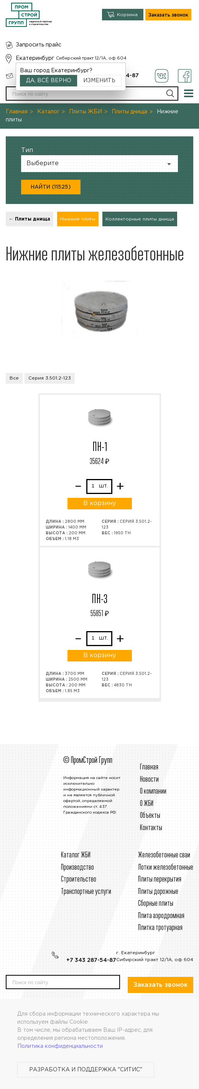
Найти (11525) (51, 187)
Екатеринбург (35, 58)
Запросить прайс (38, 45)
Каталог (48, 111)
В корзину (99, 503)
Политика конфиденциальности (60, 1046)
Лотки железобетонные (165, 868)
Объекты (150, 816)
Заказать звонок (168, 15)
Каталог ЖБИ (75, 855)
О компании (153, 791)
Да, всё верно (48, 80)
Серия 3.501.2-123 (49, 378)
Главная (17, 111)
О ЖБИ (146, 804)
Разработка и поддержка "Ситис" (85, 1069)
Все (14, 378)
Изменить (99, 80)
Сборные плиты (155, 904)
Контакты (151, 828)
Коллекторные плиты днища (139, 219)
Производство (77, 868)
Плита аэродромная (161, 916)
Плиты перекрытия (159, 879)
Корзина (127, 15)
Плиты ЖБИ (85, 111)
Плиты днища (129, 111)
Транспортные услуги (86, 892)
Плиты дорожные (158, 892)
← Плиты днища (29, 219)
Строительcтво (78, 879)
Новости (149, 780)
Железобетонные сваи (164, 855)
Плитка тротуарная (160, 928)
